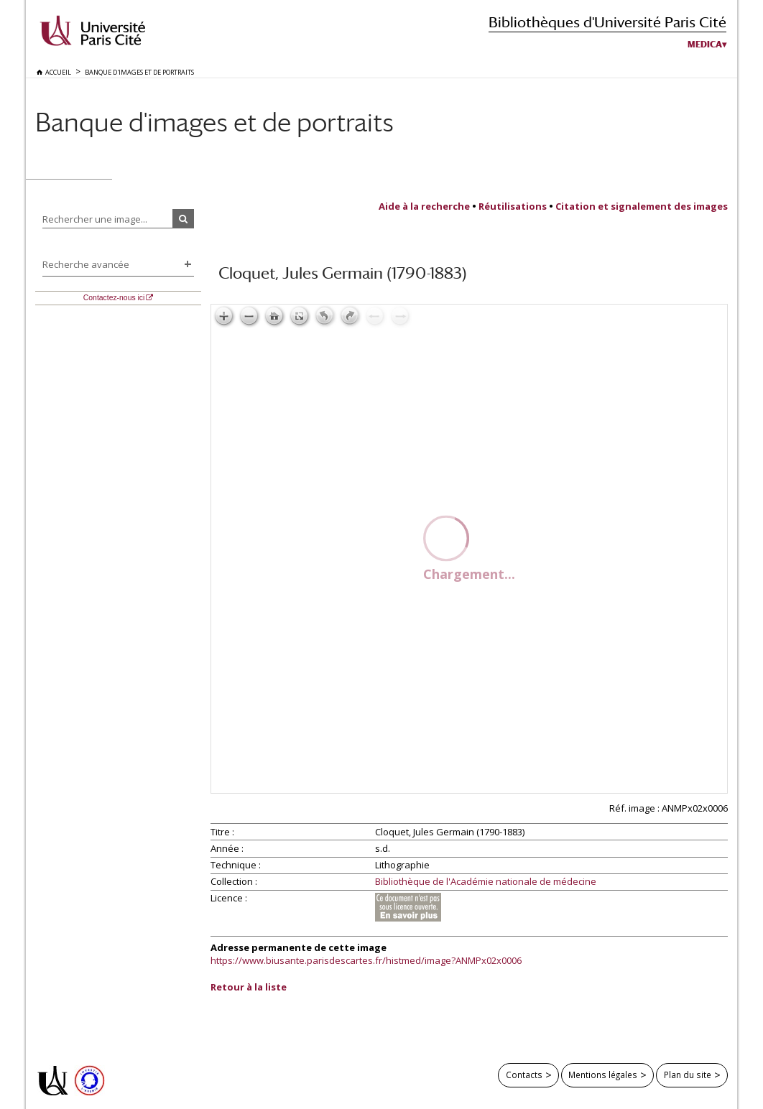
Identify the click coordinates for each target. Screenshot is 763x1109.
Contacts (524, 1074)
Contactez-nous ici (113, 298)
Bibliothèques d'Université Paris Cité (607, 22)
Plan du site (687, 1074)
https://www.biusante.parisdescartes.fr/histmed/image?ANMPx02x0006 (366, 960)
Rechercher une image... (94, 219)
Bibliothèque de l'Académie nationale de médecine (485, 882)
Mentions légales (602, 1074)
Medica (705, 45)
